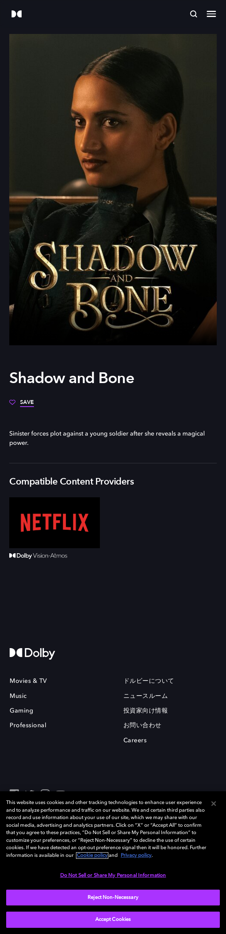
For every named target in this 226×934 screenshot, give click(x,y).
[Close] (213, 803)
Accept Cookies (113, 919)
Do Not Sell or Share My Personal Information (113, 875)
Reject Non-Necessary (113, 897)
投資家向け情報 (145, 711)
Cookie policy (92, 855)
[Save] (21, 405)
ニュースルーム (145, 696)
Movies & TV (28, 681)
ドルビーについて (148, 681)
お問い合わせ (142, 726)
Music (18, 696)
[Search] (193, 14)
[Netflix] (54, 522)
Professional (28, 726)
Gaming (21, 711)
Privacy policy (136, 855)
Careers (135, 741)
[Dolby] (16, 14)
